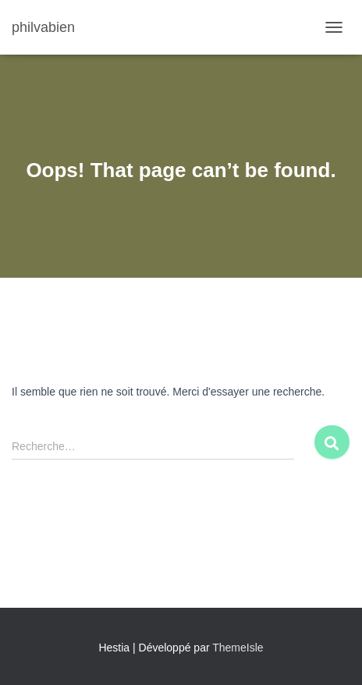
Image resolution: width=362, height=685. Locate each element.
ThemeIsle (237, 647)
